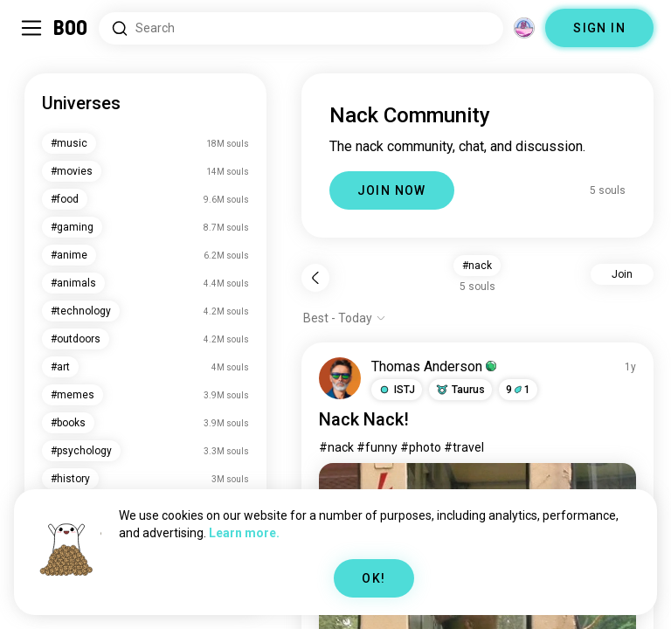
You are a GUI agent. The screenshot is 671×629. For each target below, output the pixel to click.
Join (622, 274)
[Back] (315, 278)
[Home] (71, 28)
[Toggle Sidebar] (31, 28)
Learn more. (244, 533)
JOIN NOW (391, 190)
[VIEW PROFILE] (340, 378)
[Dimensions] (524, 27)
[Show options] (344, 318)
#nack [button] (477, 265)
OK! (373, 578)
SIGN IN (599, 28)
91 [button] (518, 390)
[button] (396, 389)
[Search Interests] (301, 28)
